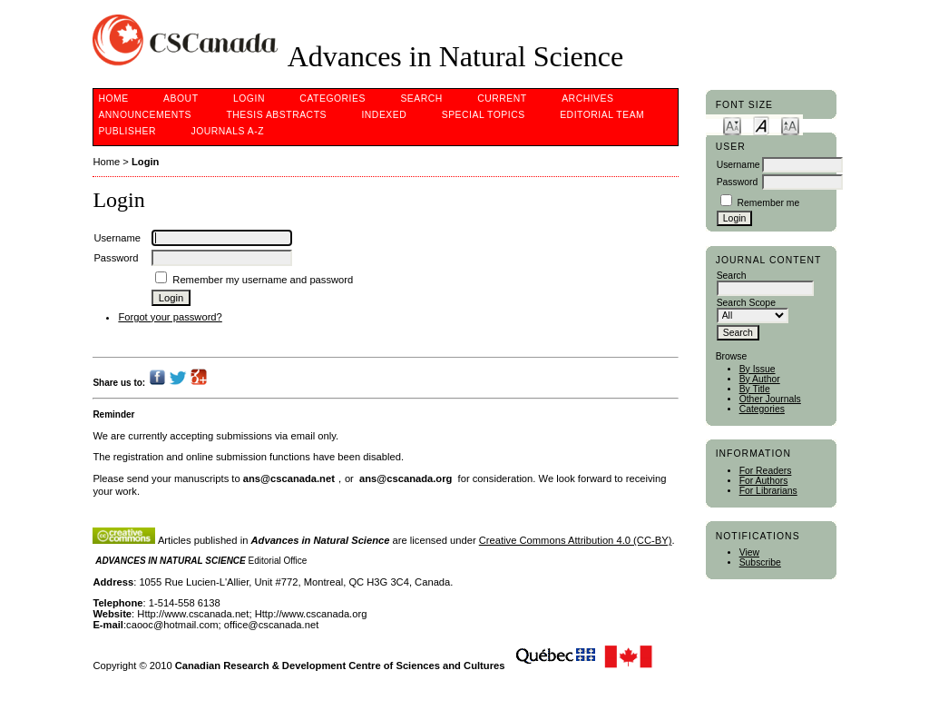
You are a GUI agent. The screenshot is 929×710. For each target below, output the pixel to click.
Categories (762, 409)
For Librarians (768, 491)
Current (501, 99)
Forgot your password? (169, 316)
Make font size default (761, 124)
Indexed (383, 115)
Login (249, 99)
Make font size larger (790, 124)
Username (738, 165)
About (180, 99)
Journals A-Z (227, 131)
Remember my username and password (262, 279)
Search (421, 99)
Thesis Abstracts (276, 115)
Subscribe (760, 562)
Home (113, 99)
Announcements (144, 115)
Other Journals (770, 399)
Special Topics (483, 115)
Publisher (127, 131)
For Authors (763, 481)
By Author (759, 379)
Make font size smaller (732, 124)
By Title (754, 389)
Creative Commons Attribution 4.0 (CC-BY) (575, 540)
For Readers (765, 471)
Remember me (769, 203)
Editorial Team (602, 115)
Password (737, 182)
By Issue (757, 369)
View (749, 552)
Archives (587, 99)
